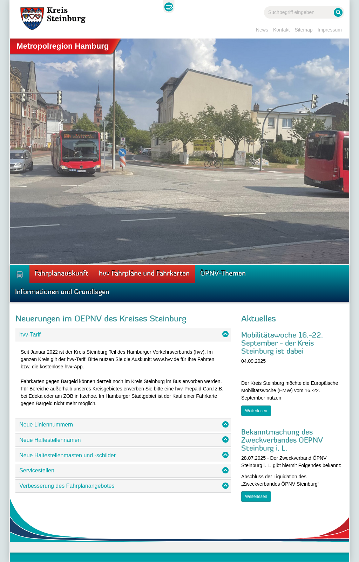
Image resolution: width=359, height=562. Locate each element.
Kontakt (281, 30)
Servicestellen (36, 470)
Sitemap (303, 30)
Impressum (330, 30)
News (262, 30)
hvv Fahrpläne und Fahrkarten (144, 273)
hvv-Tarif (29, 335)
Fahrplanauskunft (61, 273)
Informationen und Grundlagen (62, 292)
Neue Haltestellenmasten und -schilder (67, 455)
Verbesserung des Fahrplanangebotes (66, 486)
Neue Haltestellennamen (50, 440)
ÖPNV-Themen (223, 273)
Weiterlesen (256, 410)
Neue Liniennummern (46, 425)
